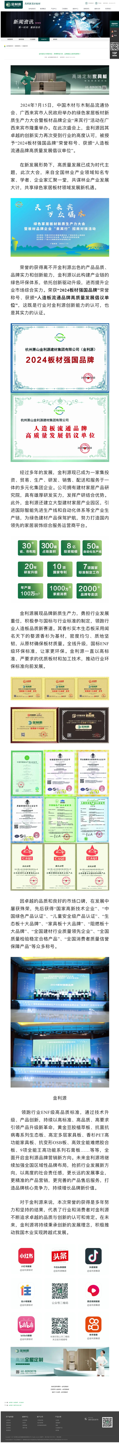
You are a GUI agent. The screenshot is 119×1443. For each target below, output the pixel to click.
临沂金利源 (40, 1422)
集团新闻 (10, 39)
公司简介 (8, 1420)
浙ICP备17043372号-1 (50, 1437)
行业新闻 (32, 39)
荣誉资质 (8, 1425)
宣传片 (24, 1422)
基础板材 (58, 1422)
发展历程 (8, 1422)
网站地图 (59, 1437)
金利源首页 (9, 46)
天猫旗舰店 (91, 3)
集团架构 (8, 1430)
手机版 (99, 3)
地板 (57, 1425)
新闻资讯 (17, 46)
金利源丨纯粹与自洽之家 (15, 1405)
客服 (114, 31)
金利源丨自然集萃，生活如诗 (16, 1402)
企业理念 (8, 1427)
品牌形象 (25, 1425)
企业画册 (25, 1420)
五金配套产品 (59, 1427)
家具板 (57, 1430)
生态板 (57, 1420)
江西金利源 (40, 1420)
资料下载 (25, 1427)
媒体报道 (21, 39)
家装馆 (55, 39)
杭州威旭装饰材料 (41, 1425)
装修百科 (44, 39)
